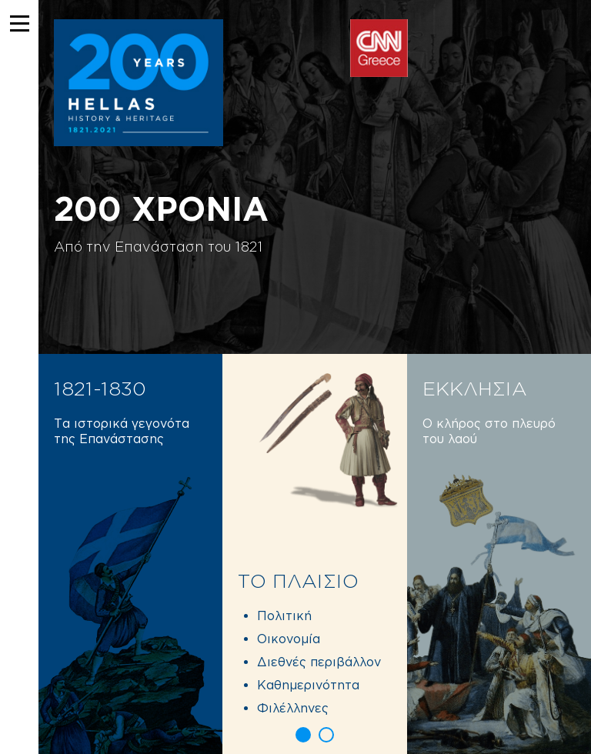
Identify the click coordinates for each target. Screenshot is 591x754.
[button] (303, 734)
